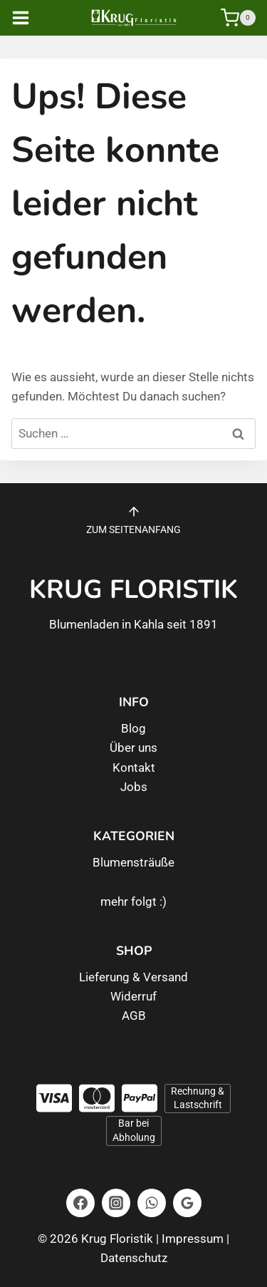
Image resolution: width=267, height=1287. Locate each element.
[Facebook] (80, 1203)
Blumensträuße (133, 862)
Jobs (133, 787)
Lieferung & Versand (133, 977)
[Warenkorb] (238, 18)
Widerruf (133, 996)
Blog (133, 728)
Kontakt (133, 767)
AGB (134, 1015)
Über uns (133, 747)
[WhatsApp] (151, 1203)
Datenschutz (133, 1258)
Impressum (193, 1238)
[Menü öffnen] (30, 17)
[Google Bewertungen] (187, 1203)
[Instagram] (116, 1203)
